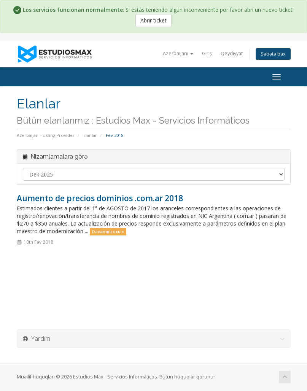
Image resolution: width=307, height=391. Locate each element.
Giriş (207, 53)
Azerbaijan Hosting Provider (46, 135)
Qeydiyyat (232, 53)
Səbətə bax (273, 54)
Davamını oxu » (108, 231)
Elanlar (90, 135)
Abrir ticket (153, 20)
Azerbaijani (178, 53)
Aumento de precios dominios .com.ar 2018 (100, 198)
